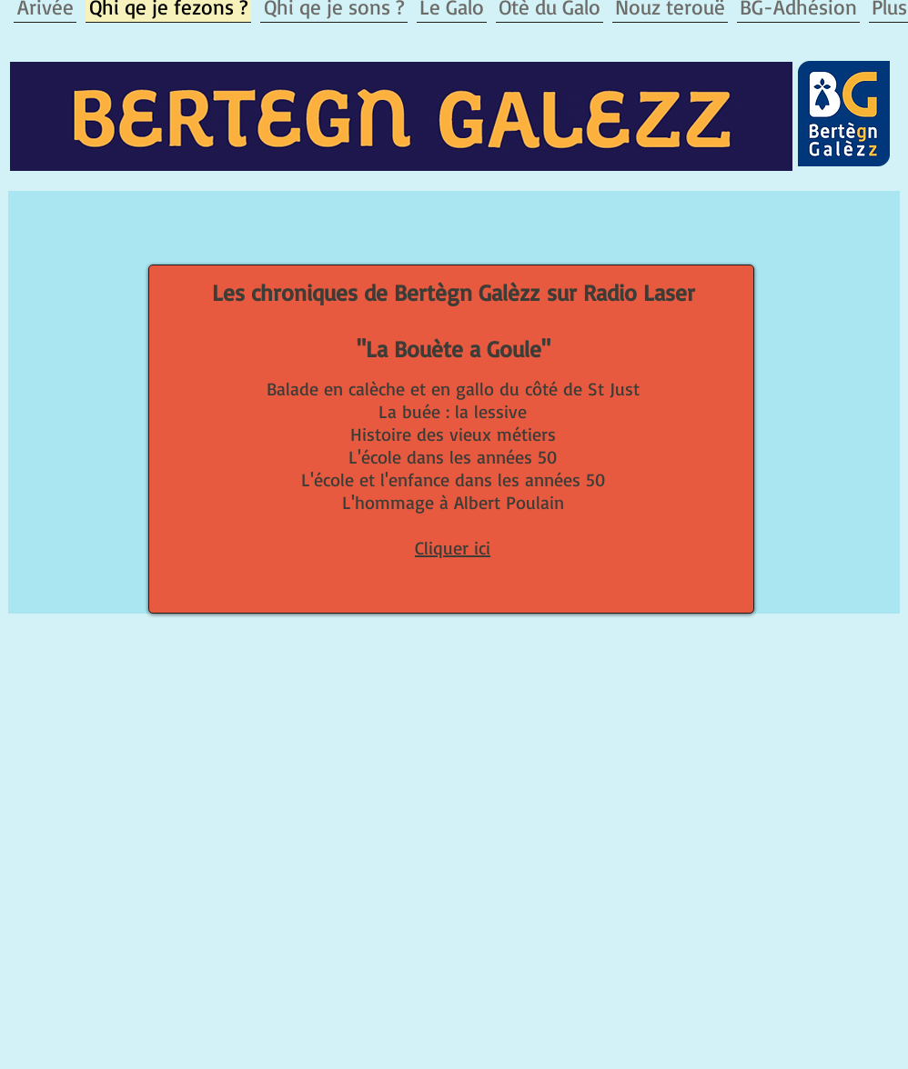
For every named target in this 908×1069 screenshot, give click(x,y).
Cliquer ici (452, 547)
